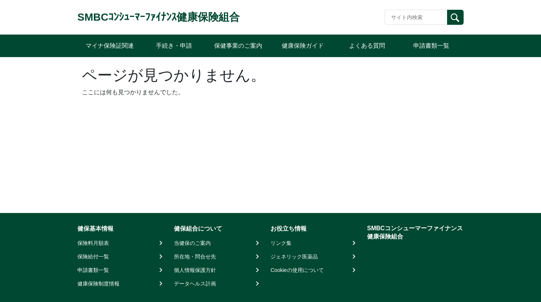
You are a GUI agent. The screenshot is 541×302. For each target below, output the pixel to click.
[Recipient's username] (416, 17)
